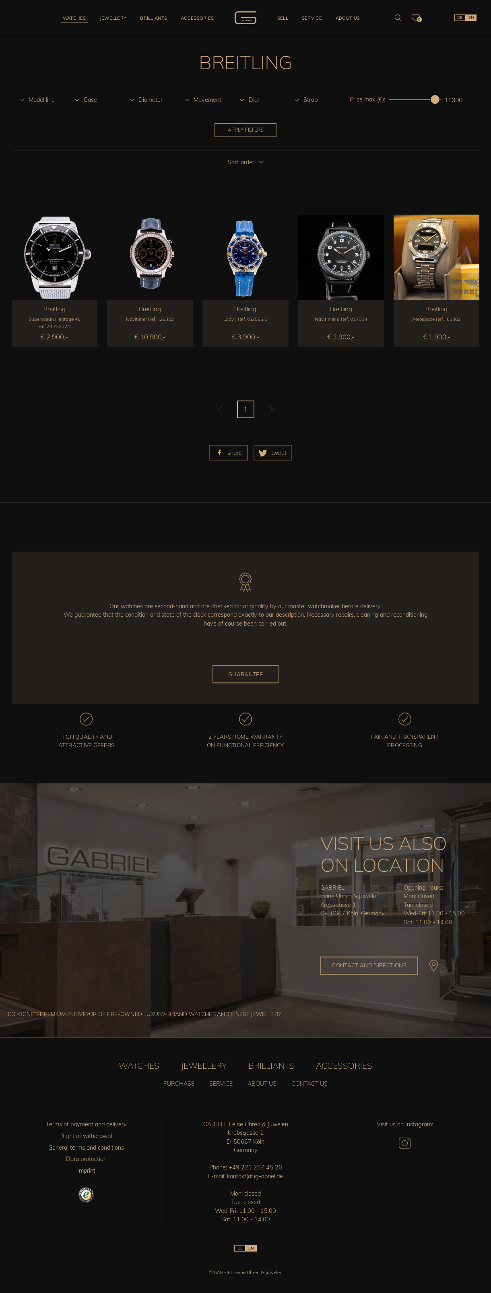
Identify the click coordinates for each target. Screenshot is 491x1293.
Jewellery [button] (113, 18)
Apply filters (246, 130)
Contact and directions (369, 965)
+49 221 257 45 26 (255, 1167)
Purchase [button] (178, 1083)
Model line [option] (42, 99)
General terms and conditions (86, 1147)
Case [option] (90, 99)
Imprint (86, 1170)
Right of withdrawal (86, 1136)
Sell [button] (282, 18)
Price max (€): (367, 99)
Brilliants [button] (153, 18)
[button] (228, 453)
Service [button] (312, 18)
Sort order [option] (241, 162)
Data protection (86, 1159)
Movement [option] (207, 99)
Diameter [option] (150, 99)
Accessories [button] (197, 18)
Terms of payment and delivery (86, 1124)
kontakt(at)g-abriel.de (255, 1176)
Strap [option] (310, 99)
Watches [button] (74, 18)
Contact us (309, 1083)
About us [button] (348, 18)
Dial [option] (254, 99)
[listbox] (44, 99)
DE (459, 17)
